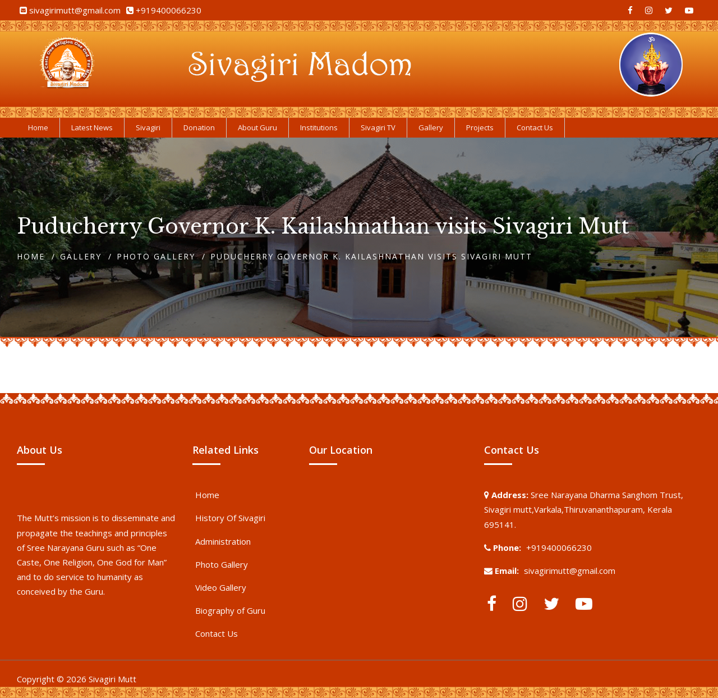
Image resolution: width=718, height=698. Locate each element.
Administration (223, 541)
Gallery (81, 256)
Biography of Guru (230, 610)
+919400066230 (168, 10)
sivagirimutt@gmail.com (75, 10)
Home (31, 256)
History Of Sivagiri (230, 517)
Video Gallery (220, 587)
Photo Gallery (156, 256)
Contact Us (216, 633)
